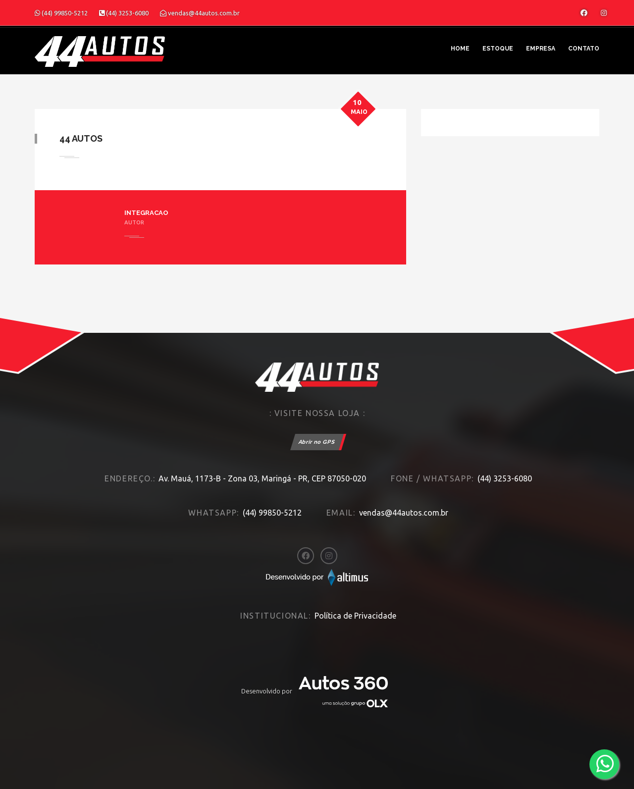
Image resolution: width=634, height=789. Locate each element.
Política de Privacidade (355, 615)
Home (460, 48)
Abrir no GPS (317, 442)
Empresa (540, 48)
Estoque (497, 48)
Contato (583, 48)
